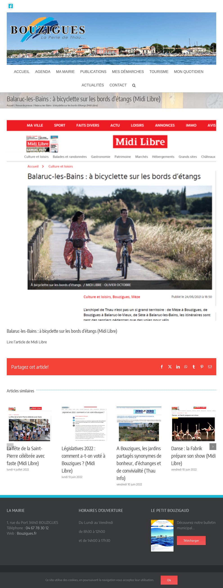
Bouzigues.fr (27, 533)
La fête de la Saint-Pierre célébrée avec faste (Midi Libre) (26, 455)
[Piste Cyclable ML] (111, 220)
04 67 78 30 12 (37, 528)
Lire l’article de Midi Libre (27, 342)
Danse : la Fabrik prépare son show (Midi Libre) (193, 455)
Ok (169, 580)
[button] (134, 85)
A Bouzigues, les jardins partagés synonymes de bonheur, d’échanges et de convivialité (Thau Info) (139, 463)
